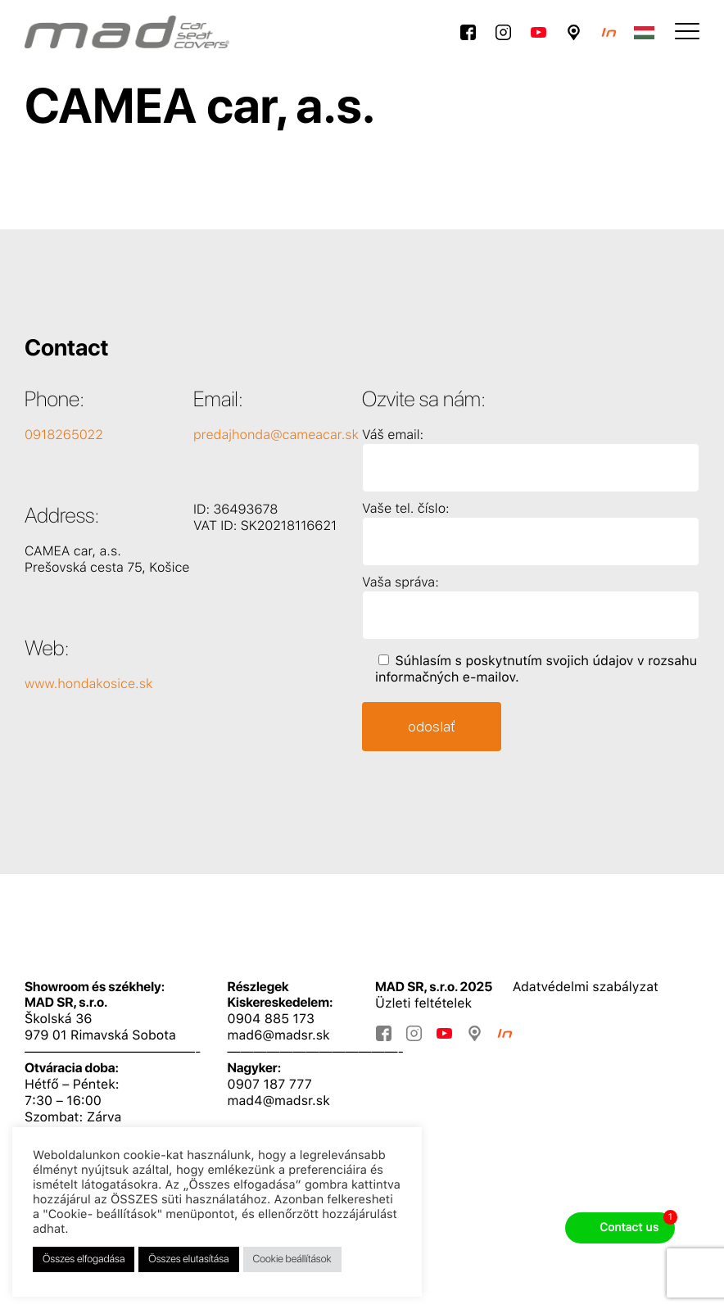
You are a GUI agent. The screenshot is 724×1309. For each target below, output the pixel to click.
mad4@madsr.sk (279, 1100)
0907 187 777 (270, 1084)
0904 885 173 (271, 1018)
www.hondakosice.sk (89, 683)
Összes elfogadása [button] (83, 1259)
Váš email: (392, 434)
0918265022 (64, 434)
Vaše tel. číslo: (406, 508)
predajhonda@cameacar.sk (276, 434)
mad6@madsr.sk (279, 1035)
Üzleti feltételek (423, 1003)
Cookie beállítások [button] (292, 1259)
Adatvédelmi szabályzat (585, 986)
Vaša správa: (400, 582)
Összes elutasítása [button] (188, 1259)
